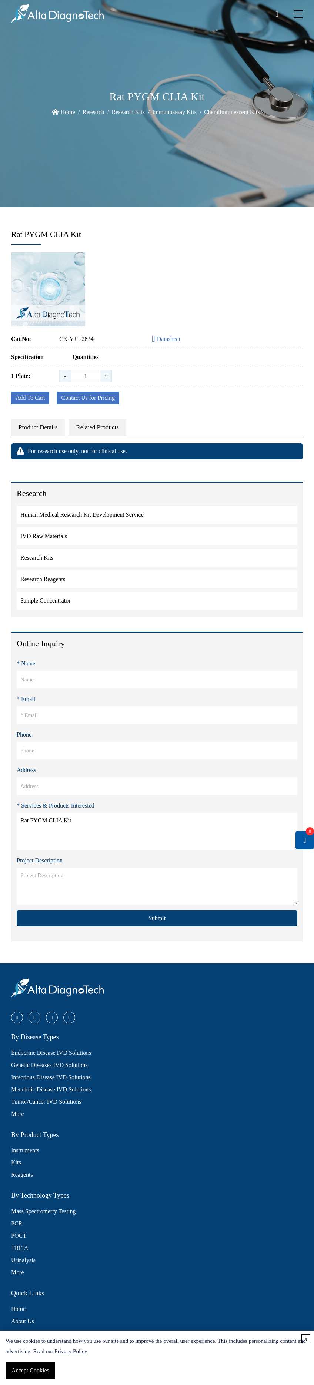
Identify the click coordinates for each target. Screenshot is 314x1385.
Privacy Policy (70, 1351)
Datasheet (166, 339)
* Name (26, 663)
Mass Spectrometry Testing (43, 1211)
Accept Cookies (30, 1370)
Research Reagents (42, 579)
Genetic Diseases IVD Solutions (49, 1065)
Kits (16, 1162)
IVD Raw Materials (43, 536)
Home (67, 112)
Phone (24, 734)
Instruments (25, 1150)
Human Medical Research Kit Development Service (82, 515)
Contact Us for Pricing (87, 398)
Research (93, 112)
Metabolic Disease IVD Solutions (51, 1089)
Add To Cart (30, 398)
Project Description (40, 860)
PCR (16, 1223)
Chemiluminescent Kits (232, 112)
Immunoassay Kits (174, 112)
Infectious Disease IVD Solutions (51, 1077)
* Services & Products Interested (55, 805)
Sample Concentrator (45, 600)
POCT (18, 1236)
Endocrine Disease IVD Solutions (51, 1053)
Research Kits (128, 112)
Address (26, 770)
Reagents (22, 1174)
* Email (26, 699)
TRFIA (19, 1248)
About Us (22, 1321)
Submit (157, 918)
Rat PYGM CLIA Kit (157, 831)
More (17, 1114)
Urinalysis (23, 1260)
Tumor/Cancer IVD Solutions (46, 1102)
